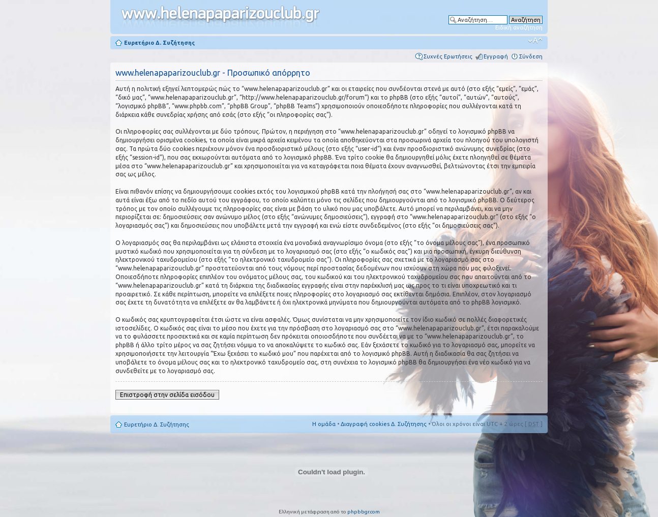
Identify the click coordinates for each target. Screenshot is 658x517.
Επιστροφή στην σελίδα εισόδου (167, 394)
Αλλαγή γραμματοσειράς (535, 40)
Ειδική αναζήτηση (519, 27)
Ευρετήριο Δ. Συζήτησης (159, 43)
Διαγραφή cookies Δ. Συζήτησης (384, 424)
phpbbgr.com (363, 511)
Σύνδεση (531, 56)
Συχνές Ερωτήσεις (448, 56)
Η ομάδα (324, 424)
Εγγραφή (496, 56)
